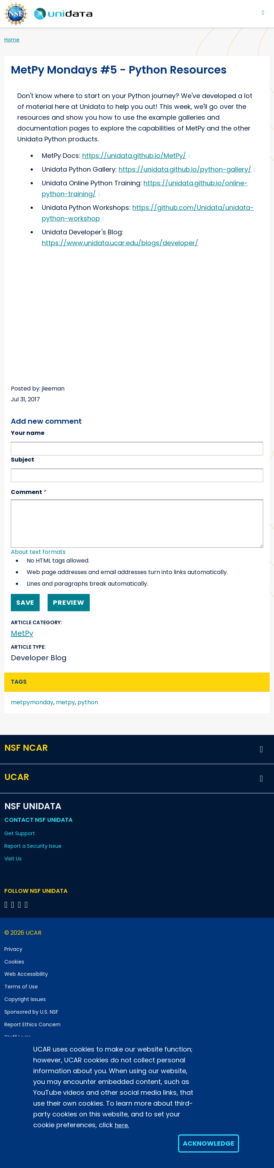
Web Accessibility (26, 974)
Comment (26, 492)
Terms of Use (21, 986)
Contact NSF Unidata (38, 820)
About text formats (38, 552)
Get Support (19, 833)
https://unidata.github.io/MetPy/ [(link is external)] (136, 155)
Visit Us (13, 858)
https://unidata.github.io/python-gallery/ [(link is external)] (187, 169)
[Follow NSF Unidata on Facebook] (27, 905)
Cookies (14, 961)
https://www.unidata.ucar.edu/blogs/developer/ (120, 242)
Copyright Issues (25, 999)
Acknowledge (208, 1143)
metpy (65, 702)
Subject (22, 459)
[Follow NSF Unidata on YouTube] (14, 905)
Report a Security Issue (33, 846)
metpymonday (32, 702)
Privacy (13, 949)
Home (11, 39)
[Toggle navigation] (263, 12)
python (88, 702)
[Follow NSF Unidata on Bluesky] (7, 905)
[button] (261, 749)
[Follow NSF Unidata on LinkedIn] (20, 905)
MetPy (22, 633)
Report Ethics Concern (32, 1024)
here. (122, 1125)
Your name (27, 433)
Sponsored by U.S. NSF (31, 1011)
